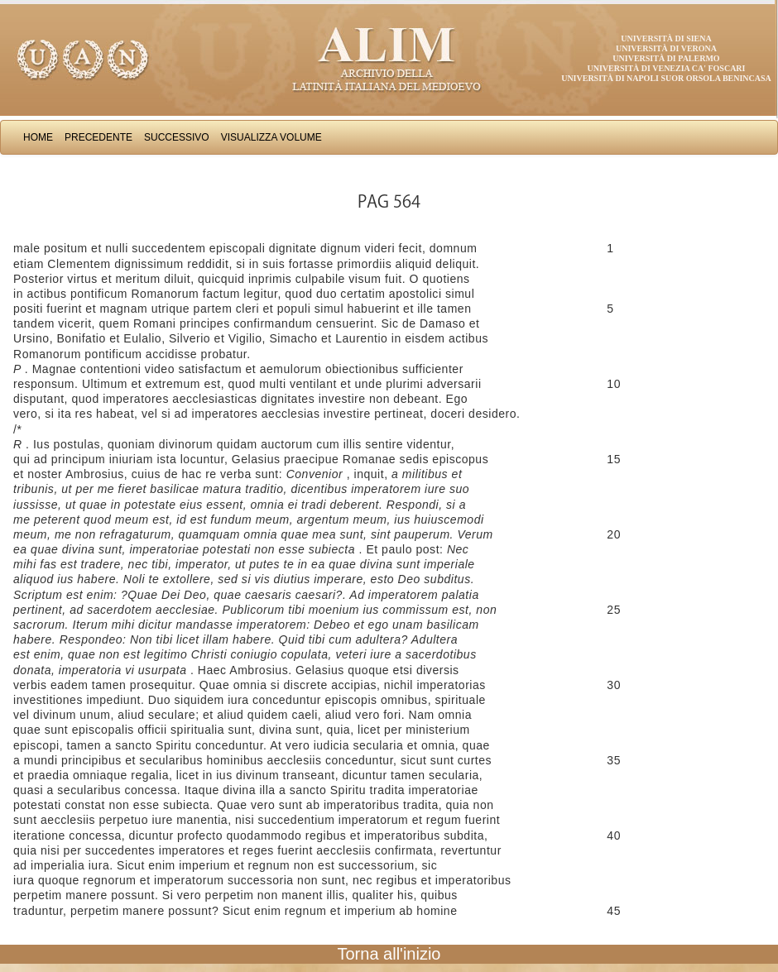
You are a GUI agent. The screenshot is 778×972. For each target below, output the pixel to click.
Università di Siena (666, 38)
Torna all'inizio (389, 954)
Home (38, 137)
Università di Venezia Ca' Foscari (667, 68)
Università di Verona (666, 48)
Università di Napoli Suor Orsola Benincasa (666, 78)
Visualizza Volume (271, 137)
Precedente (98, 137)
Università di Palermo (665, 58)
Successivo (176, 137)
